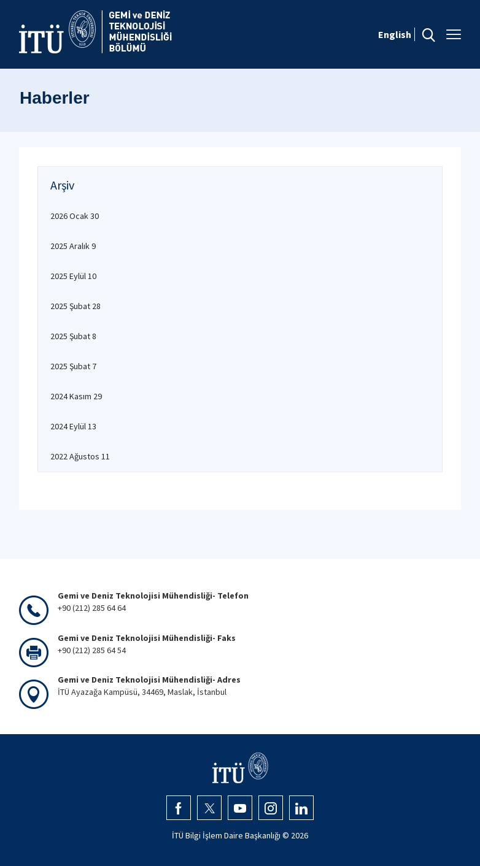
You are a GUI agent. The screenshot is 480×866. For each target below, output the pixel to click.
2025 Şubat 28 (75, 306)
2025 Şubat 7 (73, 366)
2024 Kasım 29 (76, 396)
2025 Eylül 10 (73, 276)
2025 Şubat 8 (73, 336)
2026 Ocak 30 (74, 215)
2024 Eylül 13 (73, 426)
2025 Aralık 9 (73, 245)
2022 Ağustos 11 (80, 456)
